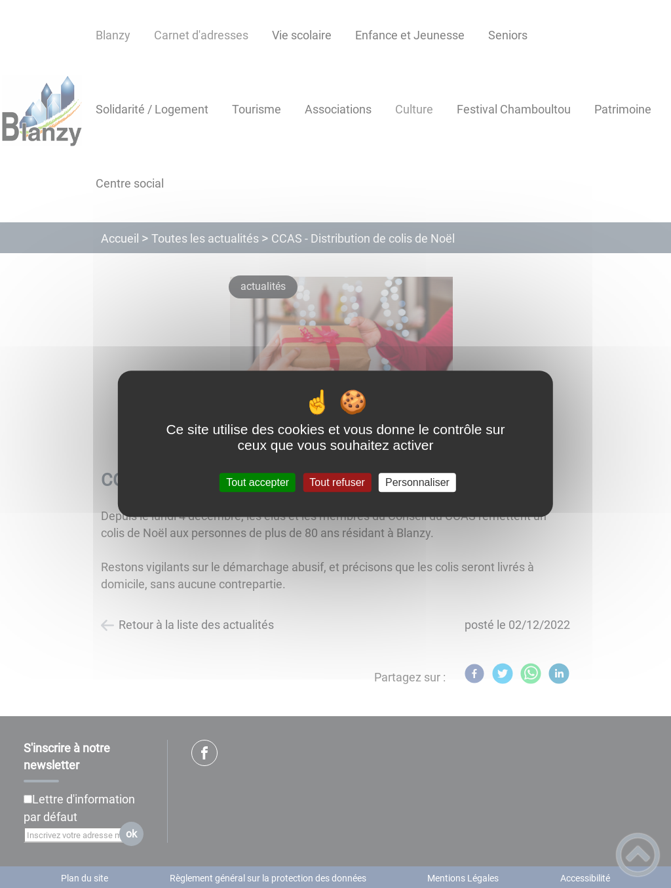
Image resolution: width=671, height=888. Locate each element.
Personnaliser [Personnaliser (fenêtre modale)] (417, 482)
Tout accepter (257, 482)
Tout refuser (336, 482)
